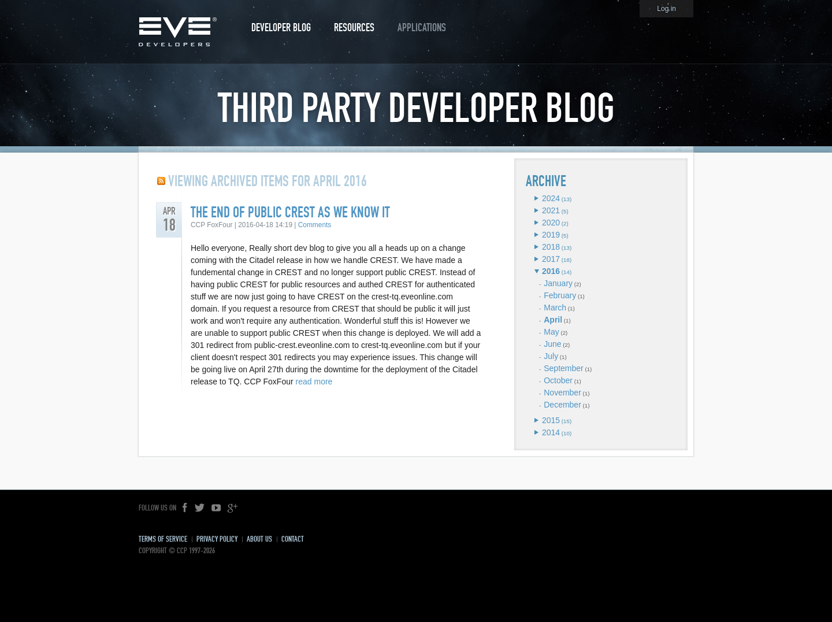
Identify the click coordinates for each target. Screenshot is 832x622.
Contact (292, 539)
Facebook (185, 508)
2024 (551, 198)
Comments (315, 225)
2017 (551, 259)
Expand (536, 198)
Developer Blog (281, 27)
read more (314, 381)
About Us (259, 539)
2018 (551, 246)
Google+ (232, 508)
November (562, 392)
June (552, 344)
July (551, 356)
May (551, 331)
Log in (666, 9)
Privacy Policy (216, 539)
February (560, 295)
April (553, 319)
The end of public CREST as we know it (290, 212)
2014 (551, 432)
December (562, 404)
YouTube (216, 508)
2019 (551, 234)
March (555, 307)
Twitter (200, 508)
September (563, 368)
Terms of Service (163, 539)
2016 (551, 271)
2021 (551, 210)
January (558, 283)
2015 (551, 420)
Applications (422, 27)
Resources (354, 27)
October (558, 380)
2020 (551, 222)
